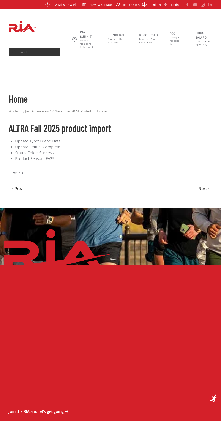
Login (171, 4)
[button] (85, 39)
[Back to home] (23, 26)
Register (151, 4)
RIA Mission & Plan (62, 4)
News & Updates (97, 4)
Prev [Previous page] (17, 188)
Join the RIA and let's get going (36, 411)
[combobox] (34, 52)
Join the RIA (128, 4)
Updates (101, 111)
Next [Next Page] (203, 188)
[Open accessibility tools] (213, 398)
